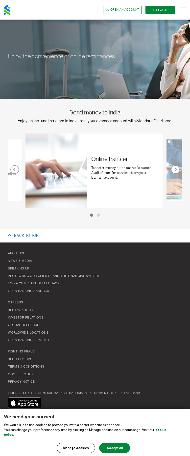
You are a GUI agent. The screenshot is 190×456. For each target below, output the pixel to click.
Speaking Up (18, 268)
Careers (15, 302)
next (175, 169)
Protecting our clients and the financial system (53, 275)
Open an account (122, 10)
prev (14, 169)
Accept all (115, 450)
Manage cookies (76, 450)
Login (160, 10)
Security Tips (20, 359)
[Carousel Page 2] (99, 215)
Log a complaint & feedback (34, 283)
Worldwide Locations (28, 332)
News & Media (20, 260)
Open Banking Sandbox (28, 291)
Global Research (24, 324)
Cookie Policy (21, 374)
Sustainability (21, 310)
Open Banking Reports (28, 340)
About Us (16, 253)
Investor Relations (26, 317)
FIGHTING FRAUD (21, 351)
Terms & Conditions (26, 366)
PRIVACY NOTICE (21, 381)
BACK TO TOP (26, 236)
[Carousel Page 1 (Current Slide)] (91, 215)
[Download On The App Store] (26, 403)
